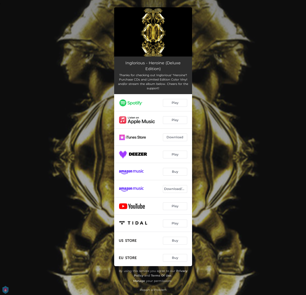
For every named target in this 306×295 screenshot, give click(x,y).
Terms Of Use (161, 275)
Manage (139, 281)
